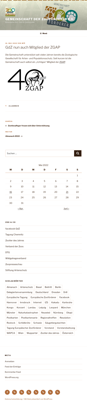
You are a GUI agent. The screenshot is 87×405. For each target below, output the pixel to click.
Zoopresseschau (13, 264)
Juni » (66, 208)
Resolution (65, 317)
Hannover (12, 302)
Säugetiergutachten (55, 323)
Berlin (58, 287)
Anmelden (9, 361)
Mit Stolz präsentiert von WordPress (38, 399)
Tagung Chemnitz (14, 234)
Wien (20, 333)
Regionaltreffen (49, 317)
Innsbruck (25, 302)
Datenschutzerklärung (13, 399)
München (66, 307)
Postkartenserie (29, 317)
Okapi (69, 312)
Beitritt (48, 287)
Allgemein (14, 106)
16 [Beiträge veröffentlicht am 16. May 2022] (10, 192)
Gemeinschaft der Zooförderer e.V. (39, 19)
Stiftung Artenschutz (16, 270)
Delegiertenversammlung (19, 292)
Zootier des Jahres (14, 240)
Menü (43, 33)
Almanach (12, 287)
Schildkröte (24, 323)
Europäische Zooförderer (43, 297)
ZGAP (62, 62)
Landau (32, 307)
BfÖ (23, 43)
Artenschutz (26, 287)
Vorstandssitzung (66, 328)
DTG (7, 252)
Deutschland (42, 292)
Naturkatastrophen (28, 312)
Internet (37, 302)
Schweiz (37, 323)
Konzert (21, 307)
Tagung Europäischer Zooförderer (24, 328)
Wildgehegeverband (15, 258)
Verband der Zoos (14, 246)
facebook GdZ (12, 228)
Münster (11, 312)
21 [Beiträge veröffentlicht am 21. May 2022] (67, 192)
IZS (46, 302)
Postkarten (12, 317)
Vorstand (49, 328)
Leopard (53, 307)
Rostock (11, 323)
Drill (65, 292)
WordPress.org (12, 377)
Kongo (10, 307)
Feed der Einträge (13, 367)
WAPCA (11, 333)
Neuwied (45, 312)
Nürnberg (58, 312)
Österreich (67, 333)
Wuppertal (32, 333)
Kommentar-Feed (13, 372)
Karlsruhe (67, 302)
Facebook (64, 297)
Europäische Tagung (17, 297)
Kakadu (55, 302)
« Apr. (20, 208)
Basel (39, 287)
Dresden (56, 292)
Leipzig (42, 307)
